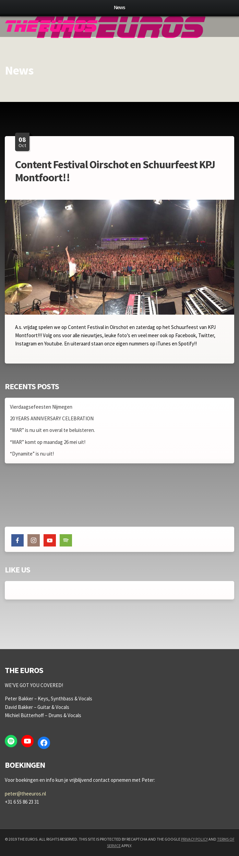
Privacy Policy (194, 839)
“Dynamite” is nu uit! (32, 453)
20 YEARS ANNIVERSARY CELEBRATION (52, 418)
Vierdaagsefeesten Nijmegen (41, 407)
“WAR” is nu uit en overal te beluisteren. (52, 430)
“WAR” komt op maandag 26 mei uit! (47, 442)
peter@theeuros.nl (25, 793)
